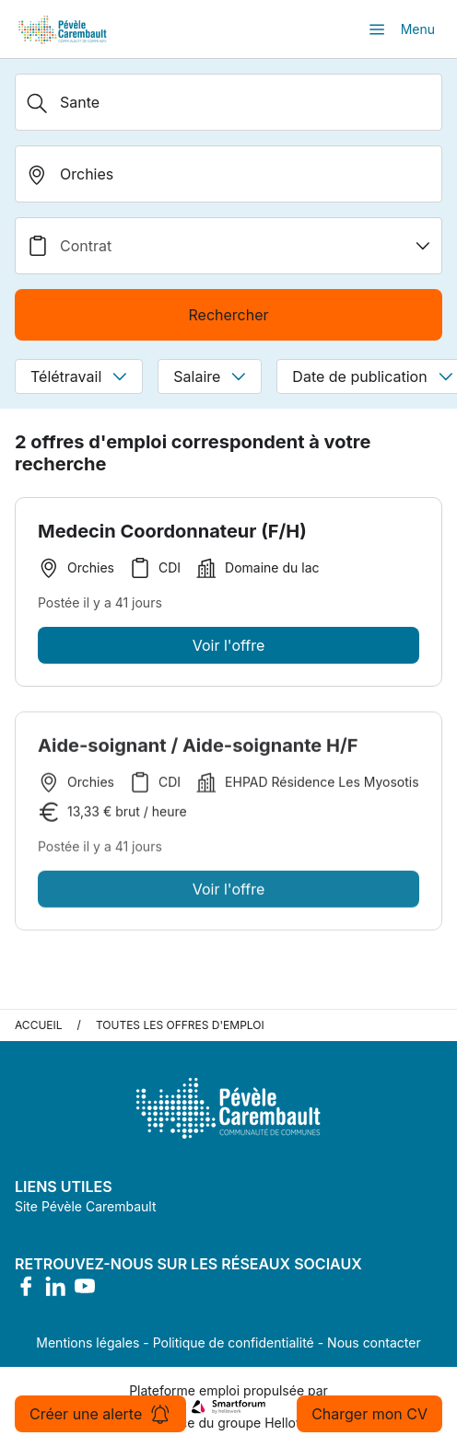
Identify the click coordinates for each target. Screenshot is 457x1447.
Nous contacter (374, 1342)
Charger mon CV (369, 1414)
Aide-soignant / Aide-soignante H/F (197, 749)
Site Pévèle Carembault (86, 1206)
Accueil (39, 1025)
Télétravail (78, 376)
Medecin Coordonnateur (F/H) (172, 531)
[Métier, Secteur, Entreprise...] (228, 102)
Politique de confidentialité (233, 1342)
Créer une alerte (100, 1414)
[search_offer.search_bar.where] (228, 174)
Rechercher (228, 315)
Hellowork (294, 1422)
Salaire (209, 376)
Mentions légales (87, 1342)
